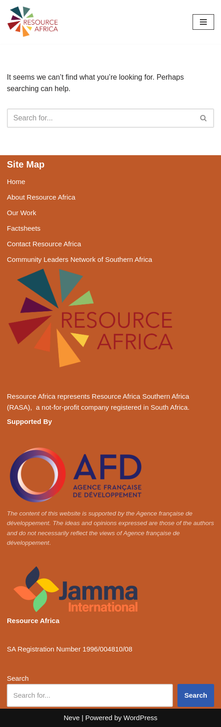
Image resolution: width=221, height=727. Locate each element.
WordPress (140, 718)
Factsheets (23, 228)
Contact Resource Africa (44, 244)
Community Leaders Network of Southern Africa (79, 259)
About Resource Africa (41, 197)
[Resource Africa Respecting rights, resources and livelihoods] (34, 22)
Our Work (21, 213)
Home (16, 181)
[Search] (100, 118)
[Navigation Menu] (203, 22)
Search (18, 678)
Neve (72, 718)
